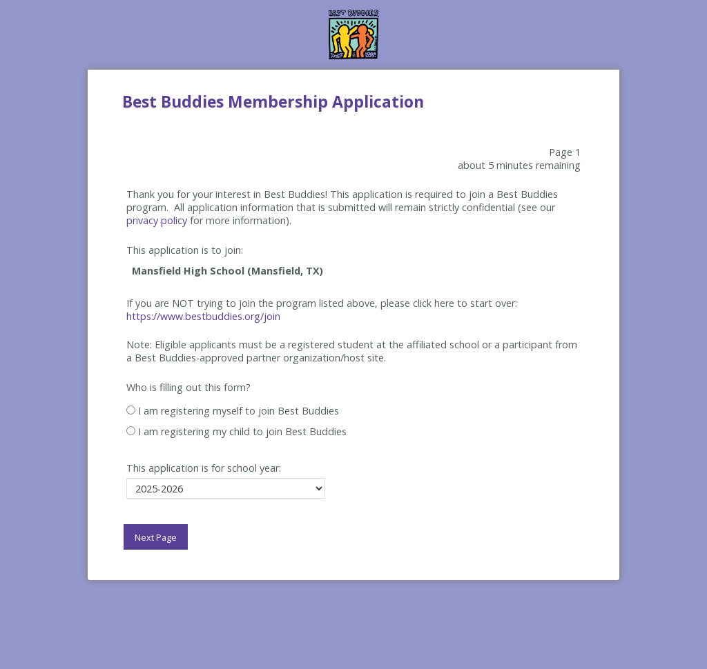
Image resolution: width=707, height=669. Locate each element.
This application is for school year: (203, 468)
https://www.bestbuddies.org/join (203, 316)
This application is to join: (184, 250)
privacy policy (156, 220)
